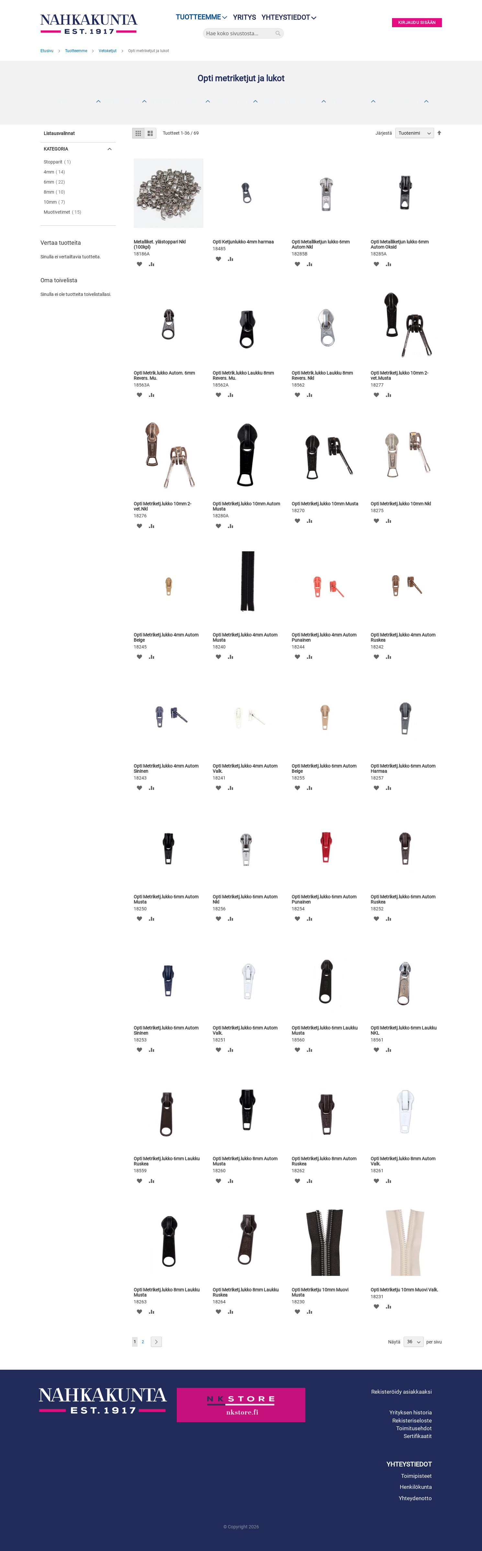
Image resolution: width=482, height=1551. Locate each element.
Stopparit (59, 161)
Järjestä (384, 133)
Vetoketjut (108, 51)
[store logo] (90, 24)
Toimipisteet (416, 1476)
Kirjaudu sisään (417, 22)
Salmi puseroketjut (401, 102)
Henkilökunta (416, 1487)
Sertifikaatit (418, 1436)
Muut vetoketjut (122, 102)
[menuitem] (199, 17)
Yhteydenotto (415, 1498)
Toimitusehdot (414, 1428)
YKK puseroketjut (349, 102)
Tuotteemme (76, 51)
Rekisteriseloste (412, 1420)
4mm (56, 171)
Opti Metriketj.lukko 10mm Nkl (401, 503)
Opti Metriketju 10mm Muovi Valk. (404, 1289)
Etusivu (47, 51)
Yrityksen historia (410, 1412)
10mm (56, 202)
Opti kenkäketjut (76, 102)
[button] (139, 263)
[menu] (199, 17)
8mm (56, 192)
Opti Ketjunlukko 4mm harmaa (243, 241)
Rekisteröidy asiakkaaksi (401, 1391)
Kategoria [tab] (56, 149)
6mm (56, 182)
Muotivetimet (64, 212)
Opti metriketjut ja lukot (177, 102)
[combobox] (243, 33)
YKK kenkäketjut (233, 102)
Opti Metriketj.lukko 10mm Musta (325, 503)
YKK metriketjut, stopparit (291, 102)
